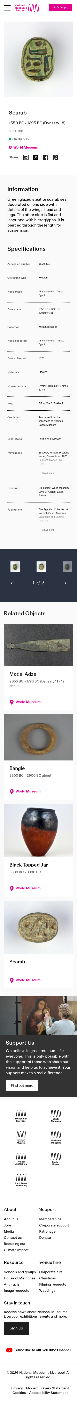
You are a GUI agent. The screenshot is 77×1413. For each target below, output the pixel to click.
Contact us (13, 1238)
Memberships (50, 1219)
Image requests (16, 1291)
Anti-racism (13, 1284)
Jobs (8, 1225)
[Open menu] (7, 8)
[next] (60, 583)
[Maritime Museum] (56, 1137)
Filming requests (52, 1284)
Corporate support (54, 1225)
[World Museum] (56, 1116)
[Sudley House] (56, 1159)
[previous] (17, 583)
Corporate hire (51, 1272)
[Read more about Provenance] (54, 463)
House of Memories (20, 1278)
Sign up (16, 1328)
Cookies (19, 1393)
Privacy (17, 1388)
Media (9, 1231)
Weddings (47, 1291)
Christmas (47, 1278)
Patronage (47, 1231)
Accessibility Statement (48, 1393)
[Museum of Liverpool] (21, 1116)
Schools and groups (20, 1272)
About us (11, 1219)
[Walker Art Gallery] (21, 1159)
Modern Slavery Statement (47, 1388)
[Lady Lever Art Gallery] (21, 1180)
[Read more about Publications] (54, 520)
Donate (45, 1238)
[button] (15, 568)
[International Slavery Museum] (21, 1137)
